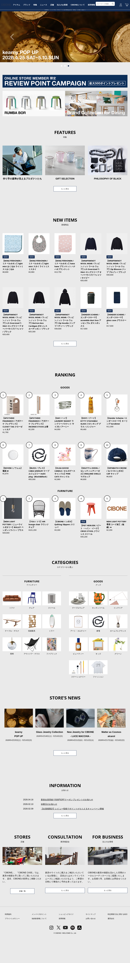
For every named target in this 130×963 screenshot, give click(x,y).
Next (116, 56)
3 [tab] (68, 85)
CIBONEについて (90, 27)
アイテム (25, 27)
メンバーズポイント (39, 940)
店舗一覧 (22, 917)
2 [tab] (65, 85)
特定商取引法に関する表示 (117, 940)
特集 (45, 27)
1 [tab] (61, 85)
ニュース (54, 27)
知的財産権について (39, 945)
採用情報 (104, 27)
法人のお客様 (74, 27)
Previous (13, 56)
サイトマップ (91, 940)
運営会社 (111, 945)
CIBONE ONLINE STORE (65, 19)
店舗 (63, 27)
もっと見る (65, 208)
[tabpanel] (65, 55)
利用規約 (8, 940)
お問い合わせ (91, 945)
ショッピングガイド (66, 940)
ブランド (36, 27)
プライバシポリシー (12, 945)
